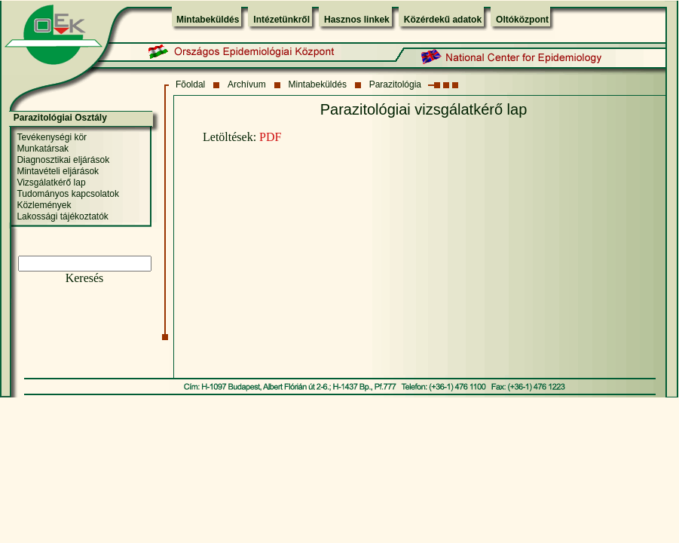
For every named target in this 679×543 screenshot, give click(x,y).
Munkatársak (43, 148)
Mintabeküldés (207, 19)
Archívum (247, 84)
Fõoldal (190, 84)
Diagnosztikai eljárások (63, 160)
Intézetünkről (281, 19)
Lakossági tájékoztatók (62, 216)
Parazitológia (395, 84)
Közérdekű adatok (443, 19)
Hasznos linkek (357, 19)
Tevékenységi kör (52, 137)
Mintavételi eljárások (58, 171)
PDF (270, 136)
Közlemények (44, 205)
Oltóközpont (522, 19)
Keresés (85, 278)
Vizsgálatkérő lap (51, 182)
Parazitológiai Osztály (60, 117)
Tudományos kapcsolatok (68, 194)
